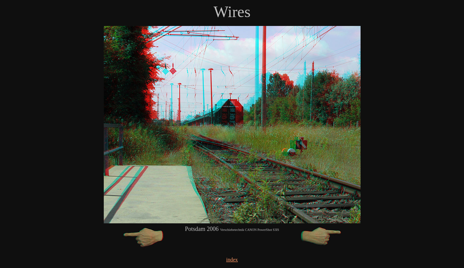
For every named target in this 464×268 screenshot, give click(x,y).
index (232, 259)
